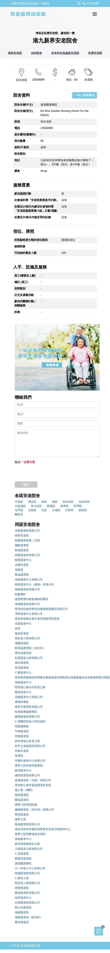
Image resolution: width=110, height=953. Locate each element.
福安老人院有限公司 (27, 638)
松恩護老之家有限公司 (29, 657)
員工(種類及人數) (25, 275)
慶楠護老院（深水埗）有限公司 (34, 809)
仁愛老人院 (22, 878)
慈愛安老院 (22, 535)
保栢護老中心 (23, 682)
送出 (26, 484)
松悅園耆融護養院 (26, 711)
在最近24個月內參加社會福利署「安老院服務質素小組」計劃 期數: (36, 208)
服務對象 (19, 246)
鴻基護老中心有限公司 (29, 579)
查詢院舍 (98, 931)
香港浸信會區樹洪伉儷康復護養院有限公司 (41, 608)
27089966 (91, 3)
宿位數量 (19, 140)
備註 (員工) (21, 282)
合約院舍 (36, 53)
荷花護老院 (22, 667)
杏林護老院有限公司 (27, 530)
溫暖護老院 (22, 643)
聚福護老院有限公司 (27, 892)
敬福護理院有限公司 (27, 824)
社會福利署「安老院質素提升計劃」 (36, 200)
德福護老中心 (23, 838)
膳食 (17, 170)
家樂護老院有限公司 (27, 555)
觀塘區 (51, 505)
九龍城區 (20, 505)
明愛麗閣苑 (22, 726)
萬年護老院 (22, 662)
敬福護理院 (22, 574)
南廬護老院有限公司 (27, 873)
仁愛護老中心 (23, 672)
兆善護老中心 (23, 623)
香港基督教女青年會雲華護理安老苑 (37, 618)
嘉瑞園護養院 (23, 863)
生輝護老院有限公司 (27, 902)
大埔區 (56, 510)
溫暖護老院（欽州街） (29, 917)
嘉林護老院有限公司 (27, 589)
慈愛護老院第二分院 (27, 540)
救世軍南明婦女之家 (27, 843)
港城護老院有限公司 (27, 604)
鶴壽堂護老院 (23, 858)
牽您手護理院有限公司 (29, 706)
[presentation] (41, 472)
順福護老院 (22, 550)
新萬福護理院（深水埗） (30, 648)
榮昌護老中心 (23, 692)
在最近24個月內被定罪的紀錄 (32, 217)
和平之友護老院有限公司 (30, 745)
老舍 (17, 628)
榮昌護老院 (22, 799)
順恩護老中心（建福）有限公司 (34, 584)
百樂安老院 (22, 750)
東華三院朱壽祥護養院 (29, 765)
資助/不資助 (21, 147)
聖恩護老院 (22, 814)
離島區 (19, 514)
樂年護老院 (22, 922)
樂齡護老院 (22, 545)
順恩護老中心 (23, 559)
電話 (17, 128)
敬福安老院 (22, 633)
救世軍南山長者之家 (27, 741)
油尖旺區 (84, 501)
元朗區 (32, 510)
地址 (17, 160)
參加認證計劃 (22, 193)
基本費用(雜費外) (25, 134)
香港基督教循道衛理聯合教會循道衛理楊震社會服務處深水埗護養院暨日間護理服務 (57, 677)
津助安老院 (15, 53)
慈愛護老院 (22, 887)
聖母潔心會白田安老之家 (30, 687)
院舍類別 (19, 153)
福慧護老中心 (23, 897)
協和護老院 (22, 794)
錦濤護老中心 (23, 770)
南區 (55, 501)
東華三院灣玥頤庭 (26, 804)
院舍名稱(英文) (23, 110)
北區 (44, 510)
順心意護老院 (23, 907)
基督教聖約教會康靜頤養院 (31, 599)
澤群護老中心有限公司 (29, 613)
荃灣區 (78, 505)
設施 (17, 311)
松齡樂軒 (20, 594)
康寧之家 (20, 819)
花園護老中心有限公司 (29, 697)
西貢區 (83, 510)
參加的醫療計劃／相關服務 (25, 303)
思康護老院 (22, 736)
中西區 (19, 501)
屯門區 (19, 510)
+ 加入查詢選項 (84, 95)
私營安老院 (95, 53)
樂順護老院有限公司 (27, 716)
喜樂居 (19, 569)
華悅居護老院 (23, 652)
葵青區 (64, 505)
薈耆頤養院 (22, 701)
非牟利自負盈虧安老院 (65, 53)
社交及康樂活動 (24, 294)
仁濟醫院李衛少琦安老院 (30, 721)
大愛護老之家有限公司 (29, 848)
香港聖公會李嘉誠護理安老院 (33, 785)
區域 (17, 121)
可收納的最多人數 (25, 252)
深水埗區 (68, 501)
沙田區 (69, 510)
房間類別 (19, 288)
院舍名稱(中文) (23, 104)
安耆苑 (19, 755)
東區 (44, 501)
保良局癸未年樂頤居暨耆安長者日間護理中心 (43, 829)
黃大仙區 (36, 505)
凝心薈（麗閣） (24, 790)
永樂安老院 (22, 564)
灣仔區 (32, 501)
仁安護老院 (22, 853)
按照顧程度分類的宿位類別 (31, 239)
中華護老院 (22, 731)
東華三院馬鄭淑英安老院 (30, 834)
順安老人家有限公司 (27, 883)
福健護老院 (22, 912)
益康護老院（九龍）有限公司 (33, 780)
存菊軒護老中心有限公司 (30, 760)
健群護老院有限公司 (27, 775)
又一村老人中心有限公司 (30, 868)
